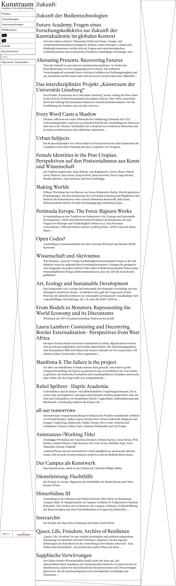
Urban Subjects (54, 138)
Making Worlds (54, 187)
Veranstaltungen (11, 19)
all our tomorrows (57, 416)
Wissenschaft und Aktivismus (70, 261)
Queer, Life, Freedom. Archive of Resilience (86, 537)
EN (4, 582)
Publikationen (9, 31)
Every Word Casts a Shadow (68, 114)
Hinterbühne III (54, 499)
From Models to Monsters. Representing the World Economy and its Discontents (87, 316)
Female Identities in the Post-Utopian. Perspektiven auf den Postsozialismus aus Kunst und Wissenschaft (84, 160)
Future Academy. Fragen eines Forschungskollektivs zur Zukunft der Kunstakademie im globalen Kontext (80, 30)
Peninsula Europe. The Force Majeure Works (80, 214)
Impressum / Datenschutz (16, 65)
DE (8, 582)
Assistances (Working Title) (68, 440)
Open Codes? (52, 244)
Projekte (6, 13)
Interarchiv (49, 523)
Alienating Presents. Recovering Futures (83, 60)
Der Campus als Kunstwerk (68, 468)
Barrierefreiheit (10, 54)
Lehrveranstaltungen (13, 25)
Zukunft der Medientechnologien (75, 15)
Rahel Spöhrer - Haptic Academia (75, 392)
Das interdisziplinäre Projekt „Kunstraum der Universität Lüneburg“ (85, 87)
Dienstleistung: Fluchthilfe (67, 482)
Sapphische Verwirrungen (66, 561)
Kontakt (6, 48)
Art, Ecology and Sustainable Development (86, 289)
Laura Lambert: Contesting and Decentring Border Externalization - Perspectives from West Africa (87, 338)
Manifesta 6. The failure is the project (80, 368)
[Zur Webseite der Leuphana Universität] (23, 582)
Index (4, 59)
